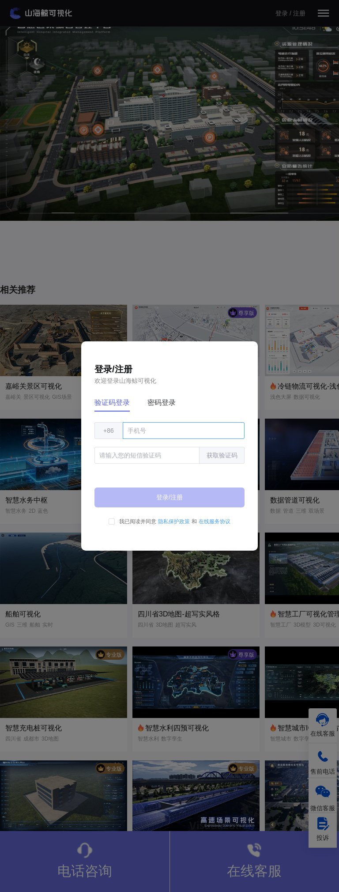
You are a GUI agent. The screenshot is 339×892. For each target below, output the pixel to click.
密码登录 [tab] (161, 402)
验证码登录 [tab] (112, 402)
